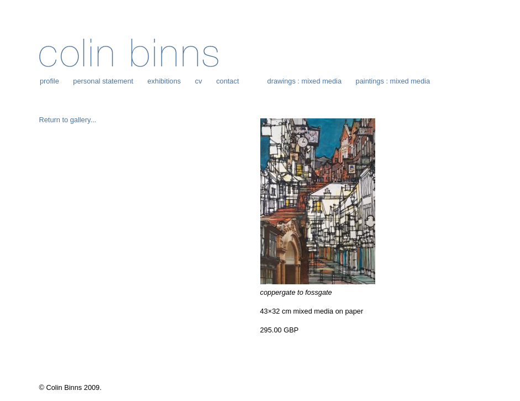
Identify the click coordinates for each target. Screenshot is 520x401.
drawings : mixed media (304, 81)
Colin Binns (128, 53)
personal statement (103, 81)
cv (198, 81)
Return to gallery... (68, 120)
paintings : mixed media (393, 81)
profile (49, 81)
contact (227, 81)
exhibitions (164, 81)
